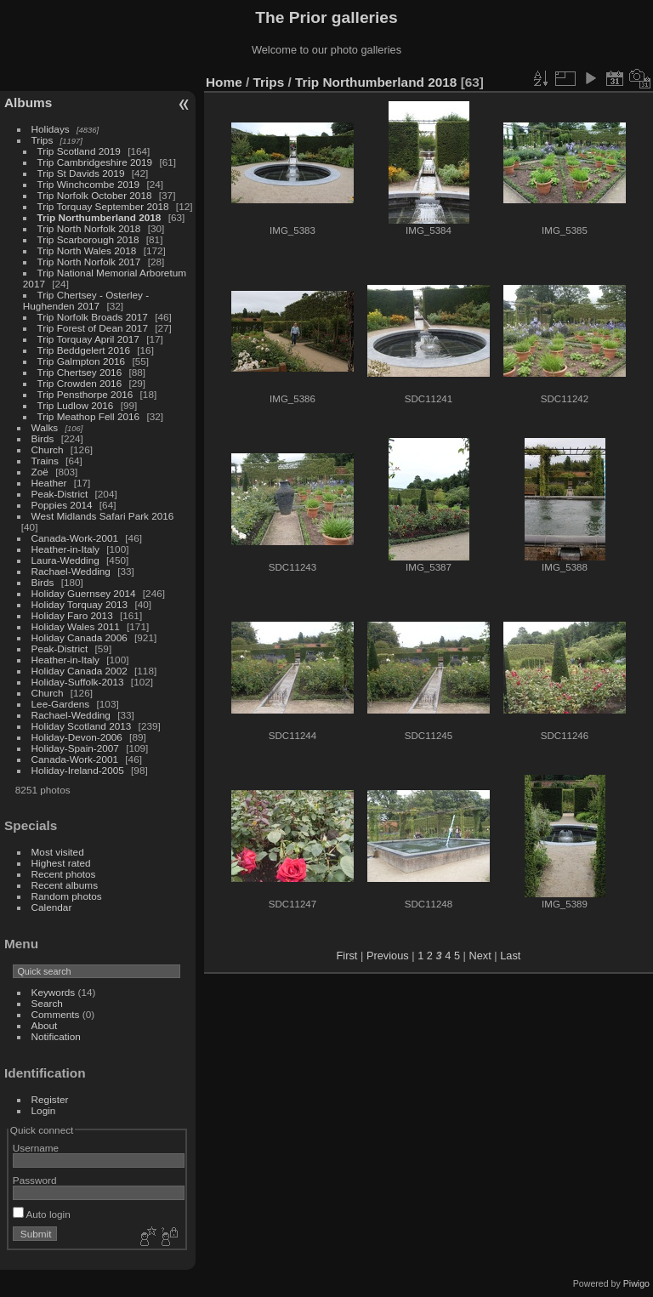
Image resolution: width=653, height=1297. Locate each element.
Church (47, 449)
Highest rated (61, 862)
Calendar (51, 907)
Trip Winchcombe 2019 (88, 184)
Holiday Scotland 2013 (81, 725)
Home (224, 82)
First (347, 955)
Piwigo (636, 1283)
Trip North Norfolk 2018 (89, 228)
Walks (45, 427)
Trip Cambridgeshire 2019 (95, 162)
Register (50, 1099)
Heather (49, 482)
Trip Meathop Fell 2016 (88, 416)
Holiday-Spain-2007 (75, 748)
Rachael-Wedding (71, 571)
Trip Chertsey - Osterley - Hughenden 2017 (86, 300)
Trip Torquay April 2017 (88, 338)
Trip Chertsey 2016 (79, 372)
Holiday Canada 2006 (79, 637)
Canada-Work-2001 (74, 537)
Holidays (50, 128)
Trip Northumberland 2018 (99, 217)
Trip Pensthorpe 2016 (85, 394)
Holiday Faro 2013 (72, 615)
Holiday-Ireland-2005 (77, 770)
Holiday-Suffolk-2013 (77, 681)
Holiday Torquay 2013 (79, 604)
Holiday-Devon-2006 (76, 736)
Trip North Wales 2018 (87, 250)
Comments (55, 1014)
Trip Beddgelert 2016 (83, 350)
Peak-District (59, 493)
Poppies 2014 (62, 504)
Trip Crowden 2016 (79, 383)
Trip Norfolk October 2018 (94, 195)
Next (479, 955)
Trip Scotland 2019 (79, 150)
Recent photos (63, 873)
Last (510, 955)
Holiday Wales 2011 (75, 626)
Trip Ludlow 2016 (75, 405)
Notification (56, 1036)
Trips (42, 139)
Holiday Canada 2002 (79, 670)
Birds (42, 438)
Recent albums (64, 884)
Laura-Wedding (65, 560)
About (44, 1025)
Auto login (42, 1214)
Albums (28, 102)
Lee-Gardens (60, 703)
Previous (387, 955)
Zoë (39, 471)
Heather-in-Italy (65, 549)
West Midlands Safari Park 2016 (102, 515)
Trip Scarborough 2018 (88, 239)
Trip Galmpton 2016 (81, 361)
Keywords (53, 992)
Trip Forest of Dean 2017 (92, 327)
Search (47, 1003)
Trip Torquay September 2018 (103, 206)
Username (36, 1147)
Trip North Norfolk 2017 (89, 261)
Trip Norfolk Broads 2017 (92, 316)
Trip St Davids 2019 (81, 173)
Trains (45, 460)
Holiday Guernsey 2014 (83, 593)
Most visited (57, 851)
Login (43, 1110)
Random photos (66, 896)
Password (35, 1180)
